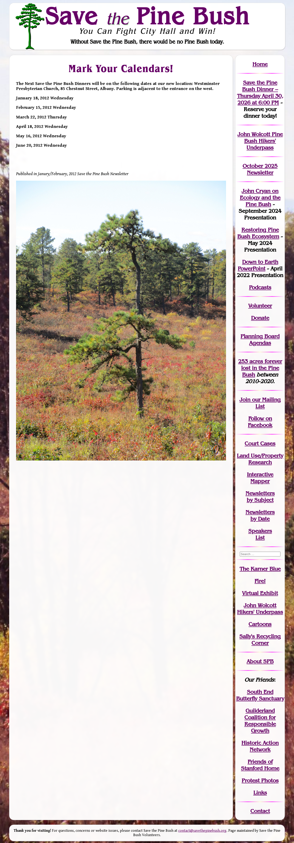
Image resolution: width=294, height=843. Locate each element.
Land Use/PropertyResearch (260, 459)
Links (260, 792)
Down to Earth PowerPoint (258, 265)
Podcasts (260, 287)
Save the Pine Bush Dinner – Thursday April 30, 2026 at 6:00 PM (260, 92)
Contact (260, 811)
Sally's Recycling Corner (260, 639)
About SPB (260, 661)
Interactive (260, 474)
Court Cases (260, 443)
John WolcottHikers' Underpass (260, 608)
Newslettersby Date (260, 515)
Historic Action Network (260, 746)
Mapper (260, 481)
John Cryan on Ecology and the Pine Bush (260, 198)
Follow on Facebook (260, 421)
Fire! (260, 581)
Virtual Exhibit (260, 593)
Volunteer (260, 305)
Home (260, 64)
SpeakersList (260, 534)
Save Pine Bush (147, 16)
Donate (260, 318)
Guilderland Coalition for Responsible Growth (260, 720)
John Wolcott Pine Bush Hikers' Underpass (260, 141)
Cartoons (260, 624)
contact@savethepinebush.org (202, 831)
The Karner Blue (260, 568)
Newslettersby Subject (260, 496)
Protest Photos (260, 780)
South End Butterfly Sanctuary (260, 695)
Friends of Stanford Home (260, 765)
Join (245, 399)
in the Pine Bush (261, 368)
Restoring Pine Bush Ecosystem (258, 233)
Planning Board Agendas (260, 339)
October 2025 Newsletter (260, 169)
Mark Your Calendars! (120, 68)
